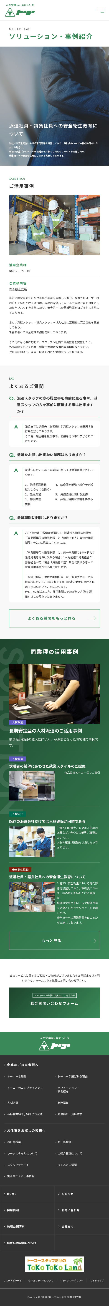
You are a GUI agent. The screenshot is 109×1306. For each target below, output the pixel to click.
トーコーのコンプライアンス (25, 1088)
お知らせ (68, 1194)
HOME (11, 1194)
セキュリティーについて (40, 1280)
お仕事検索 (14, 1142)
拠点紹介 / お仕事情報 (20, 1176)
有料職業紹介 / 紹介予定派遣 (25, 1114)
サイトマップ (97, 1280)
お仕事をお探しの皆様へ (26, 1130)
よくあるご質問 (67, 1165)
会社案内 (68, 1226)
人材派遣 (12, 1103)
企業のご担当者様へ (23, 1064)
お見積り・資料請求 (70, 1114)
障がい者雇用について (22, 1243)
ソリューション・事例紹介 (68, 1089)
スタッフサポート (18, 1165)
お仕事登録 (64, 1142)
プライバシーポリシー (71, 1280)
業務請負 (63, 1103)
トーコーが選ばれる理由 (73, 1076)
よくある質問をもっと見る (52, 618)
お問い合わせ (71, 1210)
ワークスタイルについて (22, 1153)
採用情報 (13, 1210)
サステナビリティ (12, 1280)
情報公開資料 (16, 1226)
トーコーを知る (16, 1076)
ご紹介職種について (70, 1153)
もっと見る (52, 940)
